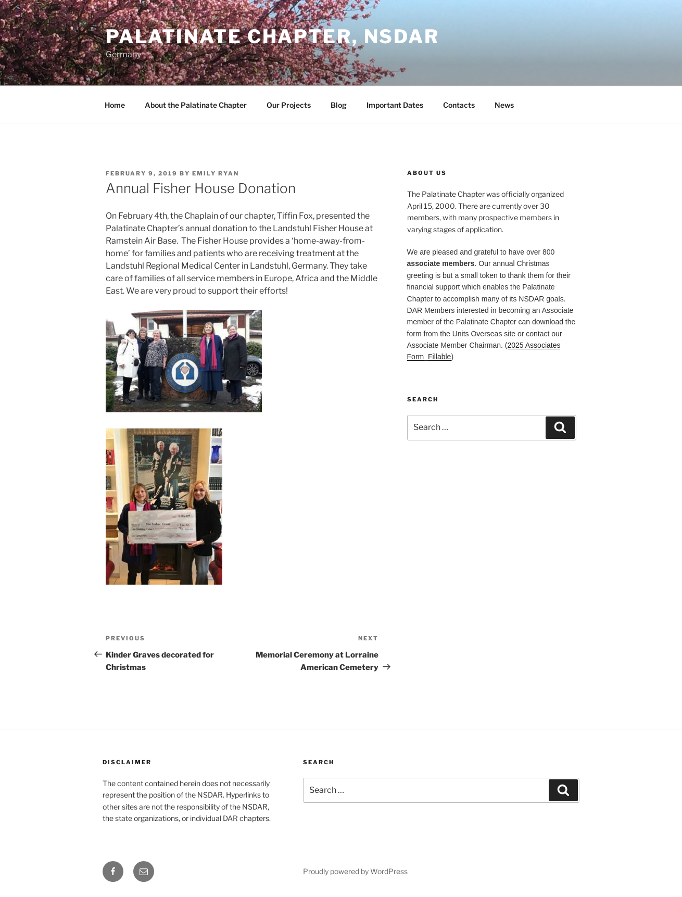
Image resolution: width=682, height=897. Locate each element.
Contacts (459, 104)
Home (115, 104)
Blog (339, 104)
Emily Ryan (215, 173)
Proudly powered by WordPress (355, 871)
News (504, 104)
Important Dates (395, 104)
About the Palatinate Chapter (196, 104)
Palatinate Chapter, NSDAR (272, 36)
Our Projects (289, 104)
